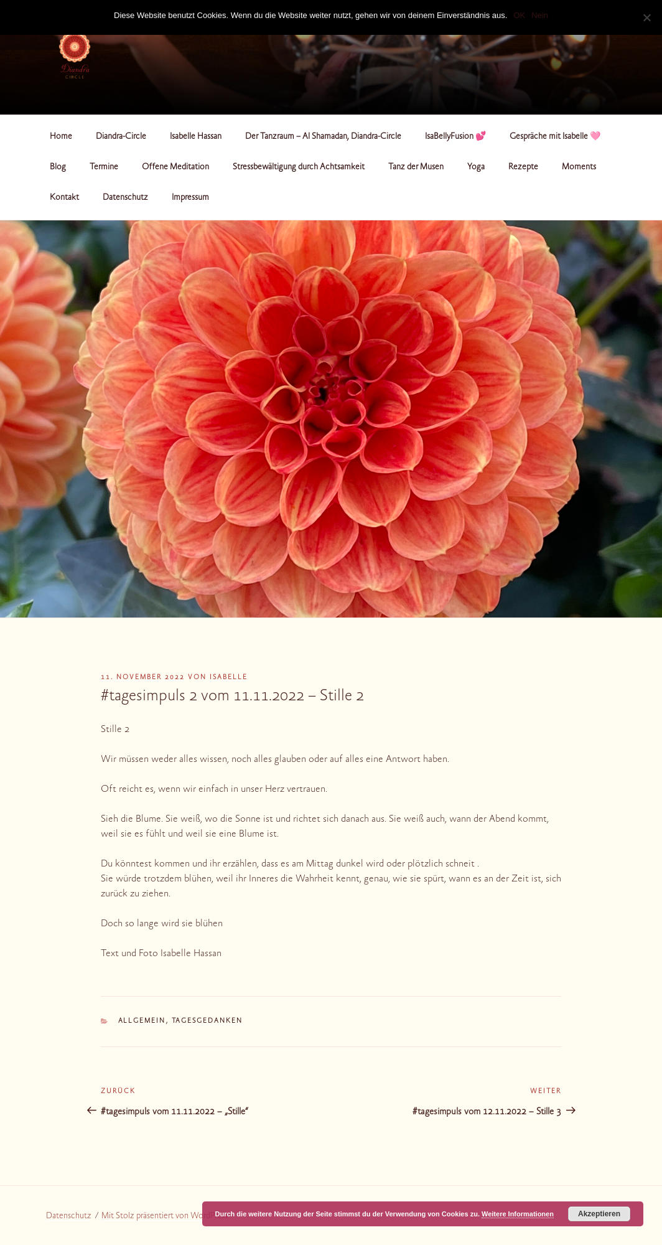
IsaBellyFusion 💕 (455, 137)
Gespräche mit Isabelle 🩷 (555, 137)
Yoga (476, 167)
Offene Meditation (175, 167)
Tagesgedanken (207, 1021)
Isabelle (229, 677)
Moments (579, 167)
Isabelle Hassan (195, 137)
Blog (58, 167)
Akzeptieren (599, 1214)
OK (519, 15)
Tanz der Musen (416, 167)
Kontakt (64, 198)
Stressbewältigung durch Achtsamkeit (299, 167)
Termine (104, 167)
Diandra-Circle (121, 137)
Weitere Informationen (518, 1214)
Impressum (190, 198)
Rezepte (523, 167)
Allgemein (142, 1021)
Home (61, 137)
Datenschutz (125, 198)
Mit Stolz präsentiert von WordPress (164, 1216)
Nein (539, 15)
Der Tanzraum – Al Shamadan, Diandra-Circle (323, 137)
